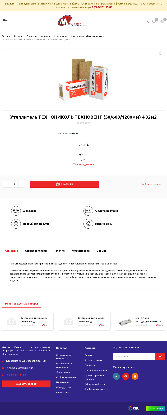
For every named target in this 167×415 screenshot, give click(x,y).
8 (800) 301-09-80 (102, 7)
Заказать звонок (26, 384)
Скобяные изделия (66, 377)
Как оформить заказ (96, 370)
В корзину (64, 184)
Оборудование (64, 387)
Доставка (90, 365)
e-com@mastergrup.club (20, 368)
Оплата (88, 355)
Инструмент (62, 382)
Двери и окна (63, 372)
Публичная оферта (95, 384)
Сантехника (62, 392)
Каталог (61, 347)
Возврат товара (93, 360)
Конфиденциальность (96, 389)
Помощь (90, 347)
